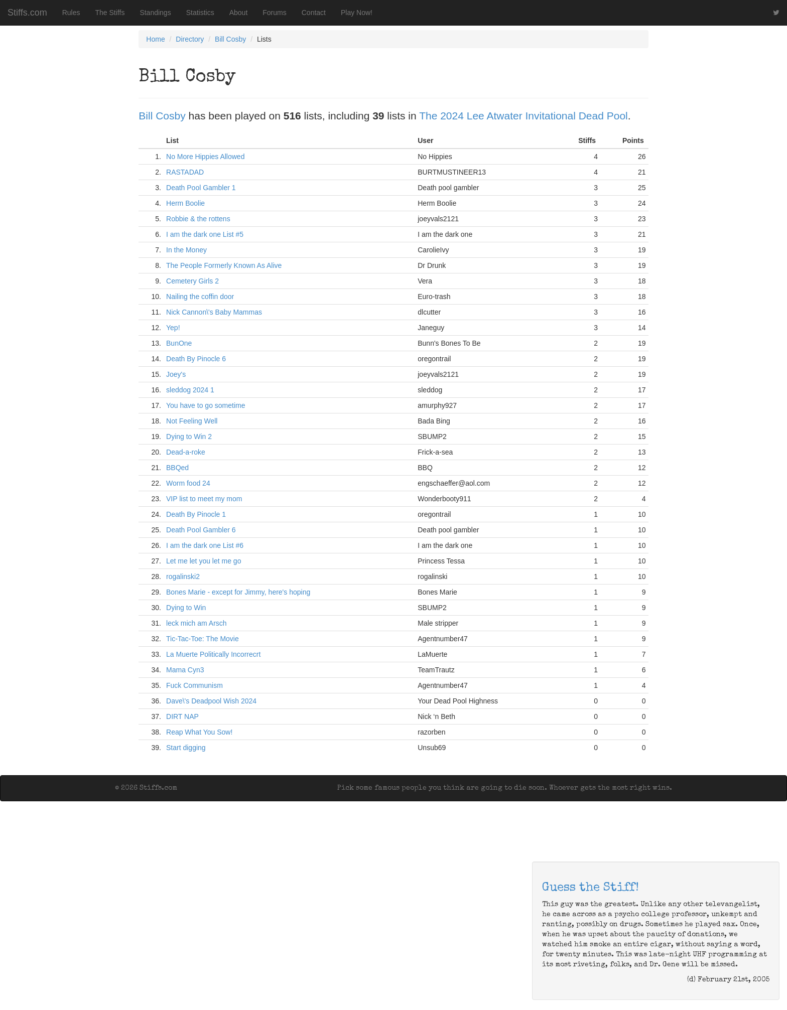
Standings (155, 13)
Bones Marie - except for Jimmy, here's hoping (238, 592)
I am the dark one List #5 (204, 234)
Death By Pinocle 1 (196, 514)
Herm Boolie (185, 203)
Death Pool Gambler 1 (201, 188)
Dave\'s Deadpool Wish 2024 (211, 701)
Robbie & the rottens (198, 219)
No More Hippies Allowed (205, 157)
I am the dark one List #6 (204, 545)
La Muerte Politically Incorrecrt (213, 654)
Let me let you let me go (203, 561)
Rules (71, 13)
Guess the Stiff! (590, 888)
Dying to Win (186, 608)
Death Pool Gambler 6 (201, 530)
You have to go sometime (205, 405)
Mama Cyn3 (185, 670)
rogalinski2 (183, 576)
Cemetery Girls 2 (192, 281)
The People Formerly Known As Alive (224, 265)
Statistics (200, 13)
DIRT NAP (182, 716)
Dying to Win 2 (189, 436)
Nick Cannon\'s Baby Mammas (214, 312)
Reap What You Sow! (199, 732)
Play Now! (356, 13)
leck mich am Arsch (196, 623)
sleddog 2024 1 (190, 390)
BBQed (177, 468)
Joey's (176, 374)
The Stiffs (110, 13)
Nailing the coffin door (200, 297)
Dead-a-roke (185, 452)
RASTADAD (185, 172)
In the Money (186, 250)
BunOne (179, 343)
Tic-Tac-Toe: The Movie (202, 639)
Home (155, 39)
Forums (274, 13)
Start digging (186, 748)
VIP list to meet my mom (204, 499)
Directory (190, 39)
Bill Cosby (230, 39)
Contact (314, 13)
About (238, 13)
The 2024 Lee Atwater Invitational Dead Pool (523, 115)
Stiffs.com (27, 13)
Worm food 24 (188, 483)
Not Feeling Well (191, 421)
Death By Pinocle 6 (196, 359)
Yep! (173, 328)
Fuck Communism (194, 685)
